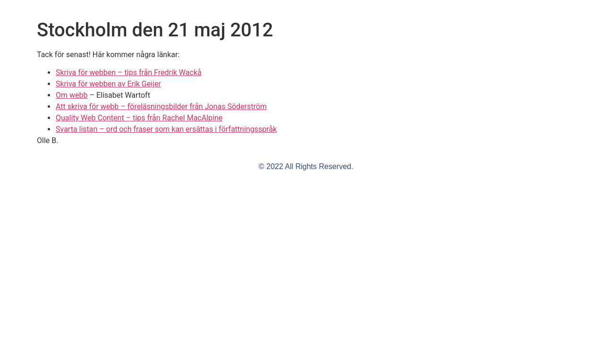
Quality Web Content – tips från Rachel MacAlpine (139, 117)
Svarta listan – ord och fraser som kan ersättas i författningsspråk (166, 129)
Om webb (71, 95)
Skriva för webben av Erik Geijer (108, 83)
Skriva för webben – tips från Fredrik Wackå (129, 72)
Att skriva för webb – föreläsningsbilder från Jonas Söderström (161, 106)
